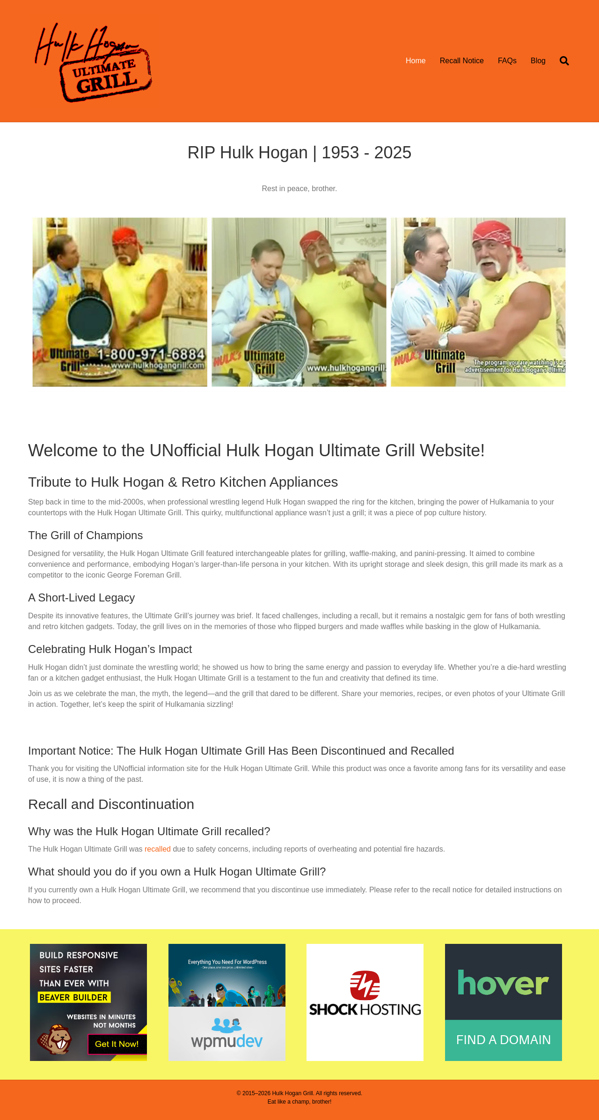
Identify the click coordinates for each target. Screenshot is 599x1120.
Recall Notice (462, 61)
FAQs (507, 61)
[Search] (561, 61)
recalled (158, 849)
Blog (538, 61)
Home (416, 61)
